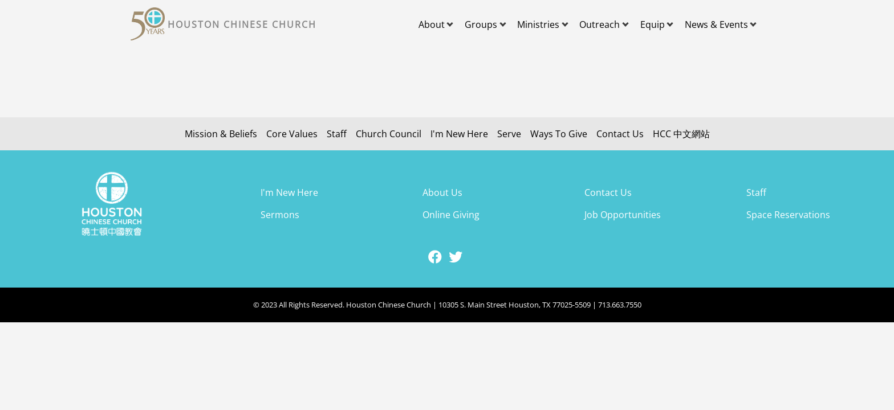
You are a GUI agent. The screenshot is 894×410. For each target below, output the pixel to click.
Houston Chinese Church (242, 24)
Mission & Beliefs (221, 134)
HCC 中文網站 (681, 134)
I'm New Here (459, 134)
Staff (337, 134)
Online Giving (450, 214)
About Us (442, 192)
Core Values (292, 134)
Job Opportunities (622, 214)
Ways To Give (558, 134)
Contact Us (620, 134)
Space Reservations (788, 214)
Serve (509, 134)
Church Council (388, 134)
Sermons (280, 214)
